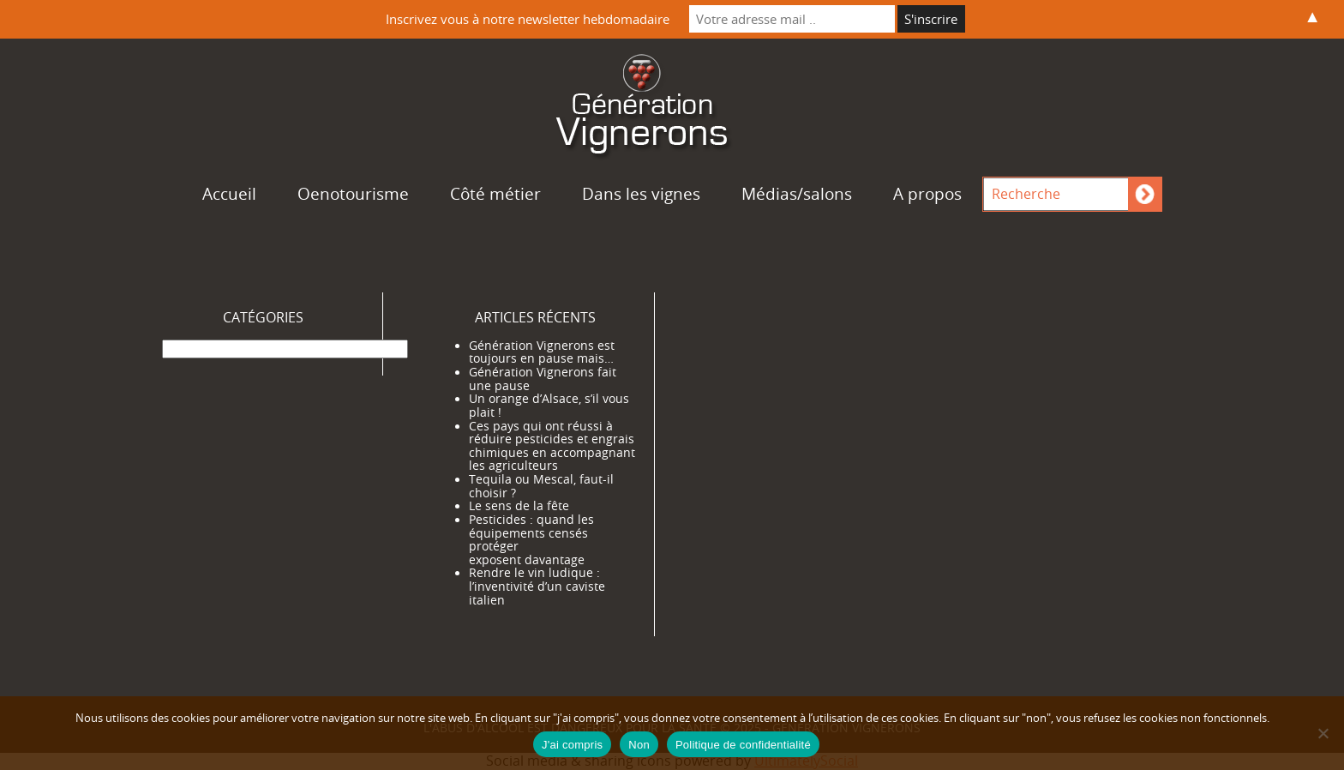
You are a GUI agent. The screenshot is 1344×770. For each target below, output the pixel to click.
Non (639, 744)
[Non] (1322, 733)
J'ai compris (572, 744)
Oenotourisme (353, 194)
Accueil (229, 194)
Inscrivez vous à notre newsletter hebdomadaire (527, 18)
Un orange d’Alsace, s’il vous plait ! (549, 405)
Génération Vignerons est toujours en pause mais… (542, 352)
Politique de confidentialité (743, 744)
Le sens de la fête (519, 506)
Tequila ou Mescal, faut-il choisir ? (541, 486)
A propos (927, 194)
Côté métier (495, 194)
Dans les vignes (641, 194)
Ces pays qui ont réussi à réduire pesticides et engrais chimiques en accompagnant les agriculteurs (552, 446)
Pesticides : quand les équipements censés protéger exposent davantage (531, 540)
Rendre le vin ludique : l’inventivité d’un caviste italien (537, 586)
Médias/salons (796, 194)
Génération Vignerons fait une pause (542, 379)
